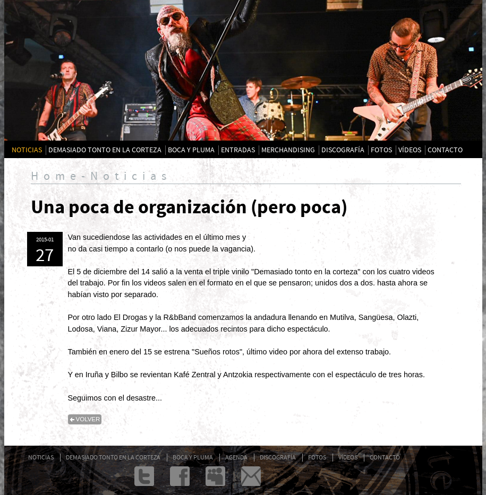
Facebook (180, 476)
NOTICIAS (27, 150)
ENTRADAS (238, 150)
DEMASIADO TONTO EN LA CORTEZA (104, 150)
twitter (144, 476)
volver (88, 419)
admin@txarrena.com (251, 476)
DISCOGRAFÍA (342, 150)
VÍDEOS (409, 150)
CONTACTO (445, 150)
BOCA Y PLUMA (191, 150)
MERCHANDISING (288, 150)
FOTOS (381, 150)
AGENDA (236, 458)
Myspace (215, 476)
